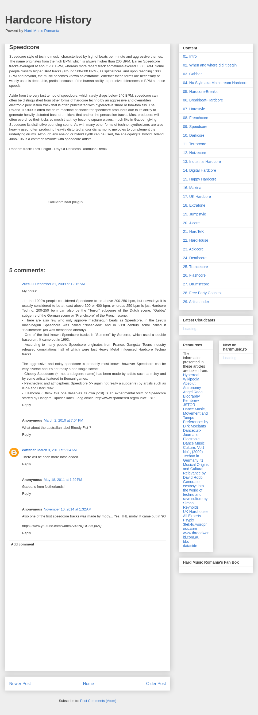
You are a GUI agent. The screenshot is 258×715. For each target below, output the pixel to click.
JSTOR (189, 405)
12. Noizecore (194, 153)
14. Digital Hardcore (199, 170)
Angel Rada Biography (193, 394)
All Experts (192, 516)
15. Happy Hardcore (200, 179)
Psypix (188, 520)
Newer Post (20, 683)
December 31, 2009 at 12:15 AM (60, 284)
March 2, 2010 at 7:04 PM (63, 420)
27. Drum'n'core (196, 284)
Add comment (22, 544)
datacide (190, 546)
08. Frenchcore (195, 118)
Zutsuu (28, 284)
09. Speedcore (195, 126)
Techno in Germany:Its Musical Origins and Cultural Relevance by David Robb (196, 467)
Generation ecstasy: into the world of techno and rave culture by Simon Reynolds (195, 494)
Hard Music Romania (41, 31)
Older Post (156, 683)
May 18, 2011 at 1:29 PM (63, 480)
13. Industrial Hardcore (202, 161)
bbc (186, 541)
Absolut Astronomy (192, 385)
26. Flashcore (194, 275)
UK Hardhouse (195, 511)
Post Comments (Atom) (98, 701)
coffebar (29, 450)
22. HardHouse (195, 240)
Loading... (191, 329)
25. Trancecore (195, 267)
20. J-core (191, 223)
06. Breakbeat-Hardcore (203, 100)
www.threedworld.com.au (196, 535)
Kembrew (191, 400)
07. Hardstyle (194, 109)
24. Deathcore (195, 258)
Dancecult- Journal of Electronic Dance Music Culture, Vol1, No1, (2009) (194, 441)
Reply (26, 405)
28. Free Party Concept (202, 293)
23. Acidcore (193, 249)
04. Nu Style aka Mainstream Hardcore (215, 83)
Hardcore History (48, 20)
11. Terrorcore (194, 144)
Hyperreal (191, 375)
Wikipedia (191, 379)
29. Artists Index (196, 302)
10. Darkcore (194, 135)
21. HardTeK (193, 231)
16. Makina (192, 188)
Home (88, 683)
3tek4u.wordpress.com (195, 526)
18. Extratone (194, 205)
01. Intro (190, 56)
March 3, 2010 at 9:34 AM (57, 450)
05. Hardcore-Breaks (200, 91)
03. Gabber (192, 74)
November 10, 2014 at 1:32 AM (67, 509)
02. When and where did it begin (210, 65)
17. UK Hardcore (197, 196)
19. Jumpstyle (194, 214)
